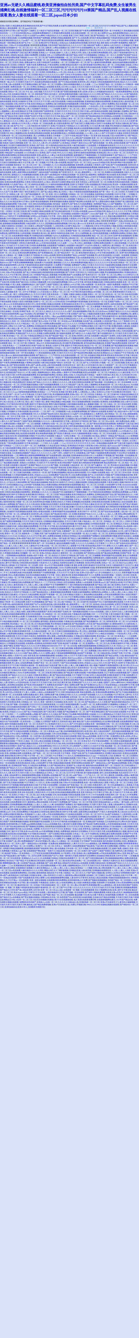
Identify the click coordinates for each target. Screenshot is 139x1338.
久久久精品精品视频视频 (64, 165)
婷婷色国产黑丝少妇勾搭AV (46, 94)
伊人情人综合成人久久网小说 (72, 72)
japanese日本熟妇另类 (101, 162)
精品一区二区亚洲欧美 (40, 158)
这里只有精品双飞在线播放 (48, 62)
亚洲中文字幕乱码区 (126, 663)
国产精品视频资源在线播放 (122, 346)
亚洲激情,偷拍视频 (76, 133)
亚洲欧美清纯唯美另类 (21, 631)
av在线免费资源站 (44, 746)
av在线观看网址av (56, 460)
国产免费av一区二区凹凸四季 (29, 856)
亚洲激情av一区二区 (37, 731)
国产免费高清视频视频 (54, 57)
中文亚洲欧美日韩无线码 (70, 250)
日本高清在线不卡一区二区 (16, 177)
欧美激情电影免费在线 (48, 299)
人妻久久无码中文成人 (89, 109)
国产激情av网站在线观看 (21, 150)
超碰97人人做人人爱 (28, 619)
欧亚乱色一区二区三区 (37, 177)
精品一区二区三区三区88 (102, 236)
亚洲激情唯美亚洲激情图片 (25, 866)
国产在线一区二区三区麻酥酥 (42, 368)
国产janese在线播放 (117, 380)
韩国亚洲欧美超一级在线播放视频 (44, 568)
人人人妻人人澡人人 (92, 133)
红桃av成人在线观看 (14, 426)
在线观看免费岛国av (110, 150)
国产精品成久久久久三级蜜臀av (69, 490)
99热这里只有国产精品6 (86, 477)
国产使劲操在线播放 (13, 50)
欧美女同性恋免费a (93, 563)
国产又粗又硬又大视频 (80, 123)
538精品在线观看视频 (75, 101)
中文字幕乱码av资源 (80, 734)
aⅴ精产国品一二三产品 (12, 140)
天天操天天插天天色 (43, 394)
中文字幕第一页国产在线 (71, 753)
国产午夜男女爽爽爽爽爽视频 (91, 31)
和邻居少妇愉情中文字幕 (22, 101)
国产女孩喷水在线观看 (9, 89)
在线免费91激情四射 (82, 248)
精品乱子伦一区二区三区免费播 (97, 346)
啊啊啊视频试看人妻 (11, 863)
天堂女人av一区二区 (24, 516)
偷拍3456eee (83, 143)
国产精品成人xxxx (122, 436)
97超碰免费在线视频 (113, 265)
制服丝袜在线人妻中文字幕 (44, 148)
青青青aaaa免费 (11, 480)
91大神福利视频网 (19, 475)
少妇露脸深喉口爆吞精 (12, 797)
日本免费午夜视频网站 (118, 43)
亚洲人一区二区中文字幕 (10, 416)
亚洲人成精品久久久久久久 (122, 350)
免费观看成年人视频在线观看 (105, 558)
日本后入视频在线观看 (77, 482)
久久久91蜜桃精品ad (104, 714)
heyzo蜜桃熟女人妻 (110, 429)
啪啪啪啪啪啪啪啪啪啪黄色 (75, 189)
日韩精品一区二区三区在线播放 (81, 194)
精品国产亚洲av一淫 (84, 136)
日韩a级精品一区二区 (58, 70)
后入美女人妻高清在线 (14, 585)
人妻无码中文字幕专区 (79, 421)
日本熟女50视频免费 (37, 282)
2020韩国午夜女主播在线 (113, 580)
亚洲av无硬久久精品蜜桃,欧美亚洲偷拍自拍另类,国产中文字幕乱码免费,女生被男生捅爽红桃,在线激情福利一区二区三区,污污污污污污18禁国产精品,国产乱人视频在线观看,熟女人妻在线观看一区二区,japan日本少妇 (68, 10)
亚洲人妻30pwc (54, 119)
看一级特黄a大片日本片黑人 (19, 123)
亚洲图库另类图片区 (36, 907)
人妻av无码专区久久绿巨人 (53, 875)
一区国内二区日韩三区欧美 (16, 211)
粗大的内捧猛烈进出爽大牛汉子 (69, 526)
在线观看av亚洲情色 (99, 402)
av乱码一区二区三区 (24, 900)
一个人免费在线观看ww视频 (26, 714)
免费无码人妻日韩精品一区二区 (115, 245)
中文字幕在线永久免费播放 (21, 138)
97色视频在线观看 (15, 221)
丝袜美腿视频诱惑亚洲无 (73, 731)
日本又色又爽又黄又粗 (61, 682)
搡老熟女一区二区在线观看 (94, 490)
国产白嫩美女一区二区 (100, 465)
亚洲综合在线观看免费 (57, 106)
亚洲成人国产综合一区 (38, 145)
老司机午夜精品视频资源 (99, 38)
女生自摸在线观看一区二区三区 (84, 33)
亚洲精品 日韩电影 (103, 328)
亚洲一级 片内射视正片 (113, 31)
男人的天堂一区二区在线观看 (62, 634)
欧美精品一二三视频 (60, 497)
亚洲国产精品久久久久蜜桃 (123, 739)
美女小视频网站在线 (18, 133)
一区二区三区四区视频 (69, 31)
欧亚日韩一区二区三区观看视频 (30, 189)
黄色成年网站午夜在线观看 (121, 162)
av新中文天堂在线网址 (17, 807)
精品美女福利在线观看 (76, 472)
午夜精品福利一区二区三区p (113, 306)
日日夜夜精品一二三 (130, 116)
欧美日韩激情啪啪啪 (29, 299)
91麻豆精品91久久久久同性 (89, 94)
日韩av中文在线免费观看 (19, 45)
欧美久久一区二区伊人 (12, 844)
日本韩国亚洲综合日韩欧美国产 (49, 429)
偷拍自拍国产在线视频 (48, 172)
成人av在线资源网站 (64, 883)
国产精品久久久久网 (32, 77)
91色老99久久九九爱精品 (94, 509)
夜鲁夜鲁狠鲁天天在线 (122, 292)
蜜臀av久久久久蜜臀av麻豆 (96, 338)
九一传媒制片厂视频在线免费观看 (65, 358)
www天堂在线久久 (44, 292)
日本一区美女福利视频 (91, 480)
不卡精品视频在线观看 (9, 621)
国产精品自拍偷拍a (8, 538)
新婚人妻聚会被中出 (27, 62)
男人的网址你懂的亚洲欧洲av (12, 814)
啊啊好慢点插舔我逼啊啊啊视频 (32, 455)
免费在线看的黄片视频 (77, 70)
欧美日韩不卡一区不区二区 (45, 167)
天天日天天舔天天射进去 (32, 521)
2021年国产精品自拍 (124, 900)
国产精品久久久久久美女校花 (28, 504)
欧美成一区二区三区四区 (10, 638)
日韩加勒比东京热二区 (48, 687)
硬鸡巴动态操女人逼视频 (128, 536)
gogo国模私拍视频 (64, 316)
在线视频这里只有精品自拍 (100, 184)
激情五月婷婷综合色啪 (52, 121)
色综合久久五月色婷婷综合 (27, 551)
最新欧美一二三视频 (13, 289)
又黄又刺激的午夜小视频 (119, 614)
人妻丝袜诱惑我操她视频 (57, 150)
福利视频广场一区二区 (45, 314)
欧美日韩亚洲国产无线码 (63, 387)
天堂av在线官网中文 (118, 136)
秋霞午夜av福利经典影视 (13, 604)
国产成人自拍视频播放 (121, 214)
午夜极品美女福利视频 (31, 306)
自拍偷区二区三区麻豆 (25, 226)
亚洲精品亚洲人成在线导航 (122, 101)
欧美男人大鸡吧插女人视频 (62, 431)
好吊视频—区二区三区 (102, 292)
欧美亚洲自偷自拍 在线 (25, 763)
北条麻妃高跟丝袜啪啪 (106, 631)
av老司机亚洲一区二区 (97, 182)
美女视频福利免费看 (60, 394)
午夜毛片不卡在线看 (36, 892)
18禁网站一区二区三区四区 (66, 187)
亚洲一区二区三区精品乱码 (103, 138)
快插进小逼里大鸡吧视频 (13, 143)
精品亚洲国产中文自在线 (107, 560)
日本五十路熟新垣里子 (115, 565)
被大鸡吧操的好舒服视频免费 (66, 104)
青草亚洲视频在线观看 (71, 377)
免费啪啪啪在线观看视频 (103, 648)
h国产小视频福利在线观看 (122, 328)
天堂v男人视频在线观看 (91, 429)
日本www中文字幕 (75, 282)
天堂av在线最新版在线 (85, 258)
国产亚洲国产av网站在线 (48, 758)
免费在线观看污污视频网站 (125, 160)
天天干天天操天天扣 (14, 599)
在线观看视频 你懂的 (26, 436)
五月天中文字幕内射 (74, 773)
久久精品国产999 (36, 338)
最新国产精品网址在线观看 (80, 202)
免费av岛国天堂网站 (122, 197)
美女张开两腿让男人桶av (45, 841)
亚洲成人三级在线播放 (38, 529)
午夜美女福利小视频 (95, 272)
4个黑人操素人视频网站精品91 (23, 285)
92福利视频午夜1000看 (114, 529)
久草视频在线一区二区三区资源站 (16, 228)
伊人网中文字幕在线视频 (112, 140)
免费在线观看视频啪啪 (87, 646)
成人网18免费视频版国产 (73, 448)
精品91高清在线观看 (96, 507)
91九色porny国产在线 (69, 819)
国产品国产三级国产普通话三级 (49, 285)
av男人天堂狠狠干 (33, 109)
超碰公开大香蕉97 (114, 587)
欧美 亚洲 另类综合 (79, 182)
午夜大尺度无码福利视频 (10, 119)
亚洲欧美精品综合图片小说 (71, 65)
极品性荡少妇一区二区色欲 (30, 197)
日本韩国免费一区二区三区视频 (115, 800)
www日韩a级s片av (31, 153)
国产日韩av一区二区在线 (38, 707)
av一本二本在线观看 (125, 638)
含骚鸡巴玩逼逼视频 (94, 597)
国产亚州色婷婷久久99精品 (116, 839)
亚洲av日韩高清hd (17, 778)
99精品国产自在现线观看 (16, 350)
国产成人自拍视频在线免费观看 (34, 106)
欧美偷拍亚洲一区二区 (108, 385)
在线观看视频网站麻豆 (106, 900)
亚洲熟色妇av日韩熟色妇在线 (86, 360)
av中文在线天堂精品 (76, 180)
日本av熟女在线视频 (123, 187)
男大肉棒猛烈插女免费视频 (40, 236)
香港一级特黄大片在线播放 (52, 702)
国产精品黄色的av (106, 206)
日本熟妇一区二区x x (123, 70)
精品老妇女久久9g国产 (69, 414)
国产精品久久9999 (7, 890)
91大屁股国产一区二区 (112, 365)
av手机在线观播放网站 (55, 814)
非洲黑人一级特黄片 (72, 241)
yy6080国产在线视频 (85, 255)
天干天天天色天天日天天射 (72, 221)
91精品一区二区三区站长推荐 (119, 404)
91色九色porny (124, 385)
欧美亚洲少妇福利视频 (54, 170)
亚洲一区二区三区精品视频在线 (94, 377)
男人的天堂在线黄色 (103, 255)
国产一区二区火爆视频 (91, 306)
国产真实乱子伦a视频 (67, 326)
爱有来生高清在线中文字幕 (14, 280)
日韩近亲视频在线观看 (42, 597)
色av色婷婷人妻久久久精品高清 (34, 119)
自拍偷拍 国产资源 (66, 785)
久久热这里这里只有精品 (84, 375)
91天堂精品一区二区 (36, 717)
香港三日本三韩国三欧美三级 (81, 36)
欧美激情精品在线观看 (127, 560)
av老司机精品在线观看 (98, 111)
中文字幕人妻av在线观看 (10, 84)
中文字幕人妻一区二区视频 (34, 162)
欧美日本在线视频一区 (35, 614)
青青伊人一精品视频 (36, 309)
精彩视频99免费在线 (45, 700)
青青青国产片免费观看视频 (44, 573)
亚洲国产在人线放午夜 (9, 519)
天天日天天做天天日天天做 (88, 87)
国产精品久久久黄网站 (82, 60)
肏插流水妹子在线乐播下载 (50, 665)
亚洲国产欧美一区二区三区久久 (32, 311)
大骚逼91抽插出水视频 (77, 294)
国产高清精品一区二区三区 (97, 219)
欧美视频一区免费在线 (48, 844)
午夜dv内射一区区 (24, 204)
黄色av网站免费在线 (126, 514)
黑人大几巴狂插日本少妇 (92, 365)
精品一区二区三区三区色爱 (93, 485)
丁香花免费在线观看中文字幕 (18, 443)
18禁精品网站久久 (25, 294)
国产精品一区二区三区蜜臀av (51, 84)
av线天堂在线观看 (58, 101)
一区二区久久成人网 (94, 309)
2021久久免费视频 (114, 57)
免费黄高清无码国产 (55, 685)
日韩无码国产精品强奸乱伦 (59, 45)
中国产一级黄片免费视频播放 (105, 641)
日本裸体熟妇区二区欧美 (113, 748)
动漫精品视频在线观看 (28, 743)
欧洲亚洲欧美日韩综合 (110, 241)
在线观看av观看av (122, 775)
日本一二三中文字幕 (99, 614)
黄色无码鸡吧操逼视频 (42, 204)
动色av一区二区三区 (110, 563)
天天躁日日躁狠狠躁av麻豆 (11, 162)
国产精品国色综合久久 (123, 494)
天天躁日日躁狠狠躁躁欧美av (67, 631)
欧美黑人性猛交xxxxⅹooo (38, 475)
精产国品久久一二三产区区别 (48, 355)
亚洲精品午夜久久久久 (105, 79)
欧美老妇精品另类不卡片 (95, 546)
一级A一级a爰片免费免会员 (22, 167)
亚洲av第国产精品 (23, 538)
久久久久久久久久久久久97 (127, 145)
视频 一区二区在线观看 (42, 138)
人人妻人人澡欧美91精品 (13, 819)
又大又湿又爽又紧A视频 (99, 126)
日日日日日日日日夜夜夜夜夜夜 (42, 704)
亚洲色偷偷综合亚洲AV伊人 (24, 304)
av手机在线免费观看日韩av (114, 595)
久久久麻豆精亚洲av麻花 (126, 807)
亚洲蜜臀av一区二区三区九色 (98, 643)
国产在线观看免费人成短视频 (58, 455)
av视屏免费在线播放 (15, 634)
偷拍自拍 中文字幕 (54, 873)
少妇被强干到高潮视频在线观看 (19, 512)
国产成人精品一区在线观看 (67, 209)
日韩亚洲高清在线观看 (100, 502)
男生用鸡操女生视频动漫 (120, 126)
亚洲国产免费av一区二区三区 (120, 302)
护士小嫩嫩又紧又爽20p (86, 619)
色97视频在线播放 (82, 524)
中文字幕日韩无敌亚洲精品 (81, 292)
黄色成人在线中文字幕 (55, 346)
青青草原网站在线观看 (80, 763)
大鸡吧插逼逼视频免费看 (81, 236)
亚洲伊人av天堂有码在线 (18, 682)
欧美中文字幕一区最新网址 (109, 736)
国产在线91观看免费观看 (90, 358)
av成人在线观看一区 (78, 529)
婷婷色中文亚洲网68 (43, 206)
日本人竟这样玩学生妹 (108, 238)
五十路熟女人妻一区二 (15, 194)
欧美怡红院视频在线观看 (80, 287)
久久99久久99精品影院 (87, 397)
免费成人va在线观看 (55, 177)
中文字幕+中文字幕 (47, 526)
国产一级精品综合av (99, 763)
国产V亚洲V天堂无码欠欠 (76, 272)
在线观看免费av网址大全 (10, 668)
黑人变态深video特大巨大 (128, 812)
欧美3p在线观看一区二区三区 (95, 372)
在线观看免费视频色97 (41, 33)
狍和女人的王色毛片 (112, 45)
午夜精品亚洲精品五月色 (38, 336)
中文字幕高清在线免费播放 (64, 258)
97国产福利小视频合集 (82, 316)
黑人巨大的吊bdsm (99, 311)
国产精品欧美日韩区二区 (61, 514)
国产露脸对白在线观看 (97, 411)
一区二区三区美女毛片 (82, 741)
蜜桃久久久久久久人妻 (62, 382)
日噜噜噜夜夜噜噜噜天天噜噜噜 (52, 729)
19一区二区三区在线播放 (29, 621)
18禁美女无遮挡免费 (27, 243)
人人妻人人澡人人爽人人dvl (16, 546)
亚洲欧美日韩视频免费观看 (126, 887)
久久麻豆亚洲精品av (41, 868)
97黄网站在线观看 (32, 363)
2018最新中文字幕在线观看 (115, 106)
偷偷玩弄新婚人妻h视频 (74, 40)
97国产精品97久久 (52, 480)
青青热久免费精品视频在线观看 (32, 690)
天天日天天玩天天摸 (74, 826)
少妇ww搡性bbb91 (118, 682)
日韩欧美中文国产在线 (51, 531)
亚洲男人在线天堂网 (105, 160)
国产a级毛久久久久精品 (81, 333)
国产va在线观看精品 (117, 468)
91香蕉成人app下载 (92, 119)
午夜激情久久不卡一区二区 (106, 809)
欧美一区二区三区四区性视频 (124, 619)
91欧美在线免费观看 (64, 155)
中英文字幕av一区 (83, 758)
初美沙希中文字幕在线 (87, 780)
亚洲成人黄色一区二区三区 (72, 119)
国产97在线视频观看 (119, 165)
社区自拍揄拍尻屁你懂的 (118, 72)
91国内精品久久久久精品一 (77, 729)
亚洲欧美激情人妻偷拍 (120, 326)
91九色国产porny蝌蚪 (36, 36)
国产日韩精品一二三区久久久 (12, 446)
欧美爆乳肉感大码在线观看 (21, 573)
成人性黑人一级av (118, 97)
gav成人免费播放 (130, 516)
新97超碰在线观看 (63, 333)
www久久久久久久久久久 (27, 580)
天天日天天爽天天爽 (73, 521)
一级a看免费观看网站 (123, 92)
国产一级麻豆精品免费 (102, 700)
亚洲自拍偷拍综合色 (53, 343)
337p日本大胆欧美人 (93, 245)
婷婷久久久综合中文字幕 (32, 448)
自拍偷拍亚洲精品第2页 (41, 358)
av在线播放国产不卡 (22, 497)
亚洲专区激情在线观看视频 (84, 153)
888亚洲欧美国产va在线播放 (69, 275)
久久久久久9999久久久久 (92, 743)
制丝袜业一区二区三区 (23, 165)
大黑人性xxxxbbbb (16, 316)
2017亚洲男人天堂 (71, 460)
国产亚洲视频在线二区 (47, 253)
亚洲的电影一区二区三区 (89, 902)
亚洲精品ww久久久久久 (79, 577)
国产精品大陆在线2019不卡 (49, 397)
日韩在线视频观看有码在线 (108, 82)
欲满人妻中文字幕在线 (9, 563)
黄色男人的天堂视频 (64, 128)
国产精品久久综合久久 (72, 429)
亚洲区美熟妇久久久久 (76, 468)
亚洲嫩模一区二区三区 (29, 553)
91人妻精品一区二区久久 (41, 99)
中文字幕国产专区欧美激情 (93, 839)
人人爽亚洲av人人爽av (87, 392)
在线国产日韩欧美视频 (105, 297)
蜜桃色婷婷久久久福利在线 (123, 624)
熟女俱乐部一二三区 (37, 411)
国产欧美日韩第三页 (92, 150)
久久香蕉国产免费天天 (50, 721)
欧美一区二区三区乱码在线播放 (19, 136)
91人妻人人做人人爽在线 (86, 121)
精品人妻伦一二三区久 (55, 231)
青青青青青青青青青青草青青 (24, 543)
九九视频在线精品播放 (127, 250)
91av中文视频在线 (118, 707)
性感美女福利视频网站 (44, 348)
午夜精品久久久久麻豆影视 (77, 126)
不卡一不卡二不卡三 (11, 619)
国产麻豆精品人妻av (21, 187)
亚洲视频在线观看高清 (48, 458)
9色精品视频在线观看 (62, 763)
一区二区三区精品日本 (12, 670)
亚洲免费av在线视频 (49, 775)
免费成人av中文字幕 (97, 89)
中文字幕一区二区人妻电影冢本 (31, 480)
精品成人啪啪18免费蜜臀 (27, 55)
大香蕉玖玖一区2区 (39, 472)
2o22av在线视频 (6, 331)
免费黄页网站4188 (54, 690)
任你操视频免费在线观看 (100, 797)
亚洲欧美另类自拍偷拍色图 (89, 67)
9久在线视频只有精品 (49, 858)
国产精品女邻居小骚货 (14, 116)
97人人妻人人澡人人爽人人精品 (125, 868)
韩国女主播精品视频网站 (32, 140)
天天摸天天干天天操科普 (46, 463)
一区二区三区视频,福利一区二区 (73, 62)
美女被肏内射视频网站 (127, 399)
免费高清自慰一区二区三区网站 (23, 87)
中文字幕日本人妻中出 (122, 695)
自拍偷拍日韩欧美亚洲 (97, 355)
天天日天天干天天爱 (41, 101)
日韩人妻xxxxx (101, 660)
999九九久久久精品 (65, 153)
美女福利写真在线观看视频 (14, 170)
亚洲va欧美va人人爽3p (46, 155)
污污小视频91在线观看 (108, 399)
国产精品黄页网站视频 (83, 353)
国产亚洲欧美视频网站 (100, 350)
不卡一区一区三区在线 (67, 646)
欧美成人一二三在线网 (50, 109)
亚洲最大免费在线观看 (46, 333)
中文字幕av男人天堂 (111, 180)
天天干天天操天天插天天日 (35, 180)
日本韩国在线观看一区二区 (101, 524)
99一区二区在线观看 (122, 382)
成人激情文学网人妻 (121, 324)
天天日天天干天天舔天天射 (68, 573)
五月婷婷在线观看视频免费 (122, 387)
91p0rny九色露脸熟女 (61, 236)
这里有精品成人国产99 (32, 739)
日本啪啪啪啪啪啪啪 (89, 726)
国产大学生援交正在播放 (112, 133)
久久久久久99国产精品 (23, 653)
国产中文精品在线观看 (67, 82)
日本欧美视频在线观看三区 (16, 79)
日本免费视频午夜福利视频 (76, 302)
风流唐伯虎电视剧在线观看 (46, 82)
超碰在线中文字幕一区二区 (21, 548)
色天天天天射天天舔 (20, 773)
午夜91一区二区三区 (14, 180)
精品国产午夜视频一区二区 (38, 60)
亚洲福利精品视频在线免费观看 (98, 101)
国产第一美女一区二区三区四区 (112, 192)
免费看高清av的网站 (99, 592)
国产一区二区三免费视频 (35, 446)
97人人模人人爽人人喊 (33, 585)
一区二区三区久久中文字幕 (124, 577)
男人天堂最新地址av (34, 451)
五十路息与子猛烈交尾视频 (48, 31)
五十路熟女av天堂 (19, 36)
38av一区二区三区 (60, 597)
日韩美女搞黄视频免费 (62, 558)
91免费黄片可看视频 (62, 265)
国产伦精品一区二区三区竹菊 (80, 802)
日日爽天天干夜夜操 (31, 255)
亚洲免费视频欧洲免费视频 (21, 804)
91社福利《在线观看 (92, 77)
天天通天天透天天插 (96, 590)
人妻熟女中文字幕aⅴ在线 (39, 546)
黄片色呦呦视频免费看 (45, 656)
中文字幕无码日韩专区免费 (17, 404)
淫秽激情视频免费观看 (27, 392)
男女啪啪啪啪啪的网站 (114, 272)
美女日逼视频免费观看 (81, 402)
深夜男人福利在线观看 (113, 304)
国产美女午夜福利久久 (44, 114)
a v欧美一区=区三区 (37, 231)
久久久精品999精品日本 (97, 497)
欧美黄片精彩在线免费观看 (25, 238)
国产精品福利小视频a (90, 617)
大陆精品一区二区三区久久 (74, 873)
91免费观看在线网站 (117, 233)
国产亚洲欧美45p (91, 685)
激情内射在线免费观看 (95, 765)
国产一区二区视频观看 (99, 289)
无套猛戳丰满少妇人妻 (118, 219)
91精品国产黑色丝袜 (57, 468)
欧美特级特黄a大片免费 (16, 824)
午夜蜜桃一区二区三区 (50, 599)
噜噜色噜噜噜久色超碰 (86, 714)
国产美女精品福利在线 (60, 211)
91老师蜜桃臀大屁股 (86, 568)
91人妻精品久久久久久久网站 (12, 121)
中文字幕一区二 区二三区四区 (40, 756)
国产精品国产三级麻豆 (26, 31)
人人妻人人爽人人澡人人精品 (121, 592)
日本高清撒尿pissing (14, 485)
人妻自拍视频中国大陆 (12, 829)
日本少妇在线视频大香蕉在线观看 (66, 795)
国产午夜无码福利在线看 (117, 370)
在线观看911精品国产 (80, 214)
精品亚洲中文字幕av (8, 31)
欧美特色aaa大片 (103, 707)
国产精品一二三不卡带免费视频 (53, 470)
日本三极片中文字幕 (102, 326)
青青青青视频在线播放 (59, 202)
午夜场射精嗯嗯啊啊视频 (66, 653)
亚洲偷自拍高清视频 (51, 451)
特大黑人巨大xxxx (130, 665)
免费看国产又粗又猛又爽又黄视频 (24, 53)
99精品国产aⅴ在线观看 (14, 153)
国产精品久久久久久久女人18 (113, 94)
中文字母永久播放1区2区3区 (91, 504)
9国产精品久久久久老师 (74, 131)
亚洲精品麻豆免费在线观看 (101, 368)
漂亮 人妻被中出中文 (66, 453)
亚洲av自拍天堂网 (31, 221)
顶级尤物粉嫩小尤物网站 (119, 111)
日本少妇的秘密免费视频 (57, 282)
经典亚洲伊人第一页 (101, 785)
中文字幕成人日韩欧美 (31, 629)
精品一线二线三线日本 (78, 89)
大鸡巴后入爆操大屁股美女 (37, 460)
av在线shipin (63, 43)
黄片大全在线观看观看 (63, 900)
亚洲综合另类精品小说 (90, 241)
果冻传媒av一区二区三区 (16, 336)
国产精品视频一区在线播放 (102, 382)
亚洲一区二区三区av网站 (49, 221)
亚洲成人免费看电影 (62, 831)
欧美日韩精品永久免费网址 (42, 104)
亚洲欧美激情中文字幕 (119, 643)
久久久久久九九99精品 (85, 543)
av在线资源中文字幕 (91, 531)
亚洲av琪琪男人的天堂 (81, 336)
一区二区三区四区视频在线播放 (16, 368)
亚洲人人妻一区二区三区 (53, 609)
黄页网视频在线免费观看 (92, 348)
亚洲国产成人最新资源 (124, 202)
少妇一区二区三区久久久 (63, 138)
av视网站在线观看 (110, 743)
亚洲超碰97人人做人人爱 (35, 814)
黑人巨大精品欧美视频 (40, 624)
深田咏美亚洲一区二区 (87, 187)
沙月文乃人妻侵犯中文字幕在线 (83, 50)
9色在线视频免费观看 (57, 516)
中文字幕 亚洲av (59, 99)
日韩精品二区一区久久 (107, 55)
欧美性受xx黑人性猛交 (87, 82)
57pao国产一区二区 (29, 40)
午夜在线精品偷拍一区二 (51, 885)
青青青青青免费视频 (38, 45)
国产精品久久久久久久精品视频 (19, 768)
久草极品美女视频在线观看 (85, 636)
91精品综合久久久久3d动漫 (57, 36)
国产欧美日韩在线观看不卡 (35, 685)
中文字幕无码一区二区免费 (27, 565)
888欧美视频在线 (110, 309)
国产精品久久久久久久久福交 (20, 675)
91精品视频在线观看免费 (15, 287)
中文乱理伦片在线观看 (44, 436)
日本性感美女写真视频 (52, 487)
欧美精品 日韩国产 (70, 143)
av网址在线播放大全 (61, 48)
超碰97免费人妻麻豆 (120, 848)
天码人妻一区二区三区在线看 (116, 607)
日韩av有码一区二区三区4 (74, 260)
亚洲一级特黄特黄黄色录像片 (29, 531)
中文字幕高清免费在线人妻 (64, 790)
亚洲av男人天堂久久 (98, 734)
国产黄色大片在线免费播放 (81, 204)
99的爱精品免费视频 (120, 492)
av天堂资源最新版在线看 (54, 416)
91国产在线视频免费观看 (49, 385)
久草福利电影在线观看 (58, 219)
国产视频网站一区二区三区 (122, 204)
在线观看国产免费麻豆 (56, 245)
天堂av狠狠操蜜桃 (130, 414)
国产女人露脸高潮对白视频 (103, 202)
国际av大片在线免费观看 (86, 560)
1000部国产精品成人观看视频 (45, 275)
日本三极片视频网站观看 (40, 431)
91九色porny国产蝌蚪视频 (107, 199)
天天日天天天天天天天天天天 (78, 443)
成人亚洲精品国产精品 (17, 765)
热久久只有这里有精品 (107, 685)
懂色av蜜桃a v (57, 372)
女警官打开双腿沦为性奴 (125, 604)
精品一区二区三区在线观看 (84, 297)
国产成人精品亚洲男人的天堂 (28, 890)
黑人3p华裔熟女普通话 (43, 136)
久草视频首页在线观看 (70, 451)
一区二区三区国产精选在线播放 (58, 494)
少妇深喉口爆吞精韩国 (52, 267)
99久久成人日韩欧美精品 (18, 338)
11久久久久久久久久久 (72, 267)
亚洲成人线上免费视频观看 (21, 414)
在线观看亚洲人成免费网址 (65, 660)
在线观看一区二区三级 (55, 861)
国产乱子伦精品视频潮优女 (127, 692)
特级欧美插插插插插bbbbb (115, 629)
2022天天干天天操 (24, 148)
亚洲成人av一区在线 (47, 53)
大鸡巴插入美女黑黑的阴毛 (44, 736)
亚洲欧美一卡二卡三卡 (12, 131)
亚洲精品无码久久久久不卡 (75, 170)
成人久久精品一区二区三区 (97, 534)
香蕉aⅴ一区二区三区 (16, 92)
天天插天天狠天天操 (124, 897)
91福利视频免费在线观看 (113, 602)
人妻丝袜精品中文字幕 (90, 250)
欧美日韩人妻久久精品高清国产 (98, 731)
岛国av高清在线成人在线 (47, 407)
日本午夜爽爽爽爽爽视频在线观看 (33, 89)
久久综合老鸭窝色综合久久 (64, 651)
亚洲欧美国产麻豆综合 (19, 282)
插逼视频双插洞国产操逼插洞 (36, 848)
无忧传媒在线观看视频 (121, 731)
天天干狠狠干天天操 (80, 675)
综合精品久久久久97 (69, 397)
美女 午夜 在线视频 (51, 140)
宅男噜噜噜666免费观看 (16, 555)
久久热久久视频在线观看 (43, 360)
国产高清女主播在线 (120, 123)
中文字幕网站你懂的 (29, 84)
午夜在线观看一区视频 (40, 341)
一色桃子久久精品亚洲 (35, 441)
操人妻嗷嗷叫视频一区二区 (95, 404)
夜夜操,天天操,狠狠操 (59, 590)
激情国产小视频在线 (16, 109)
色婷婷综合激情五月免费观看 (72, 563)
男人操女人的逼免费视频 (22, 663)
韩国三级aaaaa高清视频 (87, 736)
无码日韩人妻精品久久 (92, 140)
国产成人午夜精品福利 (33, 267)
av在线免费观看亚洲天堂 (15, 507)
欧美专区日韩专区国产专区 (23, 114)
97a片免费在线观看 (32, 316)
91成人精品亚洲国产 (92, 448)
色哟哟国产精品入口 (102, 204)
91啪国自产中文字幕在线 (123, 353)
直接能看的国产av (130, 587)
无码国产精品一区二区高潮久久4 (68, 399)
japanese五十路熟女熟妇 (67, 687)
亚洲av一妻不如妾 (59, 538)
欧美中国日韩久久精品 (61, 807)
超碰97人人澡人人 (63, 53)
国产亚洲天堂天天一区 (68, 172)
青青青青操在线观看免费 (55, 826)
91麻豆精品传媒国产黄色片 (52, 363)
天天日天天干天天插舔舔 (49, 668)
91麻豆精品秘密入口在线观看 (84, 145)
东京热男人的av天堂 (106, 187)
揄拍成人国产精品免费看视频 (86, 206)
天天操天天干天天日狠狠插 (75, 158)
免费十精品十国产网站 (25, 651)
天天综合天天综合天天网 (84, 277)
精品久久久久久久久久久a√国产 (59, 311)
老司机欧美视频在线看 (93, 282)
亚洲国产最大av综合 (39, 321)
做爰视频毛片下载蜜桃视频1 (85, 155)
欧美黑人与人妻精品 (84, 641)
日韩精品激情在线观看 (113, 282)
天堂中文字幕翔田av (41, 648)
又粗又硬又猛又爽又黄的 (110, 617)
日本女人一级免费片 (82, 499)
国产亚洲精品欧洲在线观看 (67, 148)
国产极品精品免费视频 (110, 553)
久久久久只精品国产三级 (70, 385)
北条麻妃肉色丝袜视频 (78, 43)
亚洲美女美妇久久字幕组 (61, 502)
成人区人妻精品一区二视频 (11, 255)
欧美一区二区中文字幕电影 (25, 292)
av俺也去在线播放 (106, 634)
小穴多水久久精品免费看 (16, 482)
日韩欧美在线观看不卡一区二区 (71, 858)
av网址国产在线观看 (82, 138)
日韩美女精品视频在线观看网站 (18, 492)
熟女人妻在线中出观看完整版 (58, 182)
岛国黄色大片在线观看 (67, 160)
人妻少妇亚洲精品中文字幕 (21, 111)
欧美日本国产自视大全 (35, 346)
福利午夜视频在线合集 (34, 241)
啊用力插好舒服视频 (57, 404)
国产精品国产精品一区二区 (60, 336)
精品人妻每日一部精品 (104, 436)
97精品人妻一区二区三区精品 (121, 783)
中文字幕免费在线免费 (37, 79)
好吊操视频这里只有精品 (103, 790)
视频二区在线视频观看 (85, 890)
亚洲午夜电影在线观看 (72, 487)
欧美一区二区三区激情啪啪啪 (42, 187)
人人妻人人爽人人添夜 (121, 870)
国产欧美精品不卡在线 (54, 319)
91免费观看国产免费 (100, 60)
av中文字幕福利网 (107, 331)
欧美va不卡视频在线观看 (74, 338)
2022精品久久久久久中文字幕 (29, 536)
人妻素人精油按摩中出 (18, 717)
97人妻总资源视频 (126, 199)
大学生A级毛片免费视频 (20, 734)
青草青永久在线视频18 (9, 590)
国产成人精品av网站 (49, 192)
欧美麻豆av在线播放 (108, 531)
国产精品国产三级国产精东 (21, 421)
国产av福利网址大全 (54, 680)
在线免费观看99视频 (20, 236)
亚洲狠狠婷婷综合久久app (84, 756)
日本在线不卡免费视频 (15, 70)
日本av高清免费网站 (95, 529)
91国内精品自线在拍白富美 (60, 145)
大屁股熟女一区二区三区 (82, 836)
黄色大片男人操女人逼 (81, 53)
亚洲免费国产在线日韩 (58, 475)
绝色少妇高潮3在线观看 (25, 433)
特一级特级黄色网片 (126, 238)
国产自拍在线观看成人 (43, 477)
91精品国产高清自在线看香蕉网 (99, 609)
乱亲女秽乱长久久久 (72, 617)
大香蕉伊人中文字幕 (77, 219)
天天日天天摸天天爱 (41, 294)
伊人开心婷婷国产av (53, 143)
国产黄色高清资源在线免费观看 (51, 40)
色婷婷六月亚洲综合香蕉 (10, 702)
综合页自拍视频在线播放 (36, 575)
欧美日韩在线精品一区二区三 (79, 99)
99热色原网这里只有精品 (22, 382)
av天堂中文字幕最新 (97, 177)
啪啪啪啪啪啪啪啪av (43, 651)
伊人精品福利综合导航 (120, 50)
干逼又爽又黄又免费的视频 (106, 846)
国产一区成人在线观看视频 (37, 70)
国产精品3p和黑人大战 (114, 656)
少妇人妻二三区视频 (84, 407)
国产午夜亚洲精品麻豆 (104, 197)
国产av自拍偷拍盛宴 (108, 638)
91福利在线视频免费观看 (59, 184)
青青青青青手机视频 (74, 787)
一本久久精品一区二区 (63, 360)
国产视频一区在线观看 (23, 331)
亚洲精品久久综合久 (34, 487)
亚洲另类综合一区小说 (97, 302)
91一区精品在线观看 (8, 878)
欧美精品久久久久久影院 (49, 250)
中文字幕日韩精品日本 (112, 768)
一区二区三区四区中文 (26, 407)
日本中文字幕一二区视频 (124, 194)
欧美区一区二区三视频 (113, 516)
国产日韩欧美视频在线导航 (122, 475)
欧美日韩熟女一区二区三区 (124, 263)
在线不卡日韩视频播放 (87, 55)
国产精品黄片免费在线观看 (74, 673)
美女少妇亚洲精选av (101, 341)
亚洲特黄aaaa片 (99, 582)
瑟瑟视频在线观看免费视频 (56, 223)
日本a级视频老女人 (87, 414)
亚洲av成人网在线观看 (102, 868)
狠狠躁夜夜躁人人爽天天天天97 (72, 844)
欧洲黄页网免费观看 (99, 53)
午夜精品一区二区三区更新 (27, 75)
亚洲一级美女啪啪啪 (37, 880)
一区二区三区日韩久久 (59, 546)
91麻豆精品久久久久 (98, 216)
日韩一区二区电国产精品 (49, 800)
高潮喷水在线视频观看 (79, 97)
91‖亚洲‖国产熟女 (109, 321)
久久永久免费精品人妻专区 (28, 761)
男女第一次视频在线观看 (122, 184)
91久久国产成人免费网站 (24, 326)
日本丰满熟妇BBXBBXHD (17, 219)
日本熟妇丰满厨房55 (86, 324)
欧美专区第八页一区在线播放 (59, 214)
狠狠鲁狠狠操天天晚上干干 (109, 167)
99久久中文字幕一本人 (124, 651)
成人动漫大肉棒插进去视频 (85, 883)
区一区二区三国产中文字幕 (60, 887)
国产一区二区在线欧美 (46, 543)
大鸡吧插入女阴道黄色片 (57, 180)
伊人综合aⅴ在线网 (48, 255)
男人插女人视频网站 (89, 385)
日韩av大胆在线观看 (124, 331)
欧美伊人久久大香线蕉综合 (65, 114)
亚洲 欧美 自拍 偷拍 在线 (120, 131)
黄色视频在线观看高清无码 (72, 77)
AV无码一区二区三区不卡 (93, 814)
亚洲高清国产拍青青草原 (43, 111)
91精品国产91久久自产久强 (88, 331)
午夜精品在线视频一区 (70, 175)
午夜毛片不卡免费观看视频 (18, 216)
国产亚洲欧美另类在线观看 (65, 477)
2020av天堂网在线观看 (35, 170)
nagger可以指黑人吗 (27, 314)
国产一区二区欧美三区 (114, 765)
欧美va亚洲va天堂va (86, 92)
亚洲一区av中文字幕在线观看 (51, 565)
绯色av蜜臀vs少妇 (42, 878)
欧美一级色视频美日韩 (100, 724)
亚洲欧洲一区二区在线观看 (62, 248)
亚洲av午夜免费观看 (60, 697)
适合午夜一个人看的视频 (113, 597)
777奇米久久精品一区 (24, 741)
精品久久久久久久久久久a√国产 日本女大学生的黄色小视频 (109, 40)
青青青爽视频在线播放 (94, 607)
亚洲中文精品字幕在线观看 (33, 670)
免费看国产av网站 (79, 265)
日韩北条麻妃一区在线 (9, 311)
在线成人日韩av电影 (120, 231)
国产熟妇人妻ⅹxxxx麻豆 (32, 797)
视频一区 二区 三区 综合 (39, 219)
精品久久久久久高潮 (128, 82)
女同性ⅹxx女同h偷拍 (38, 216)
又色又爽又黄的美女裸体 (127, 36)
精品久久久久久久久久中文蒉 (100, 263)
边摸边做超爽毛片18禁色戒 (40, 558)
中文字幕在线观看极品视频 (103, 758)
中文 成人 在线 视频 (34, 92)
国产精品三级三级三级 (104, 585)
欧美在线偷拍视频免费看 (15, 614)
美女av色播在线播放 (49, 485)
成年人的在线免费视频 (108, 773)
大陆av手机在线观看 (13, 272)
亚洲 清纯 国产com (130, 853)
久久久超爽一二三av (89, 84)
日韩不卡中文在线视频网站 (81, 48)
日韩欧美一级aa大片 (36, 343)
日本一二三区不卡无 (34, 287)
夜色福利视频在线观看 (117, 148)
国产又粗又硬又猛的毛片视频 (126, 443)
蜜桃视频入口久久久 (62, 263)
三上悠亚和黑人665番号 (62, 226)
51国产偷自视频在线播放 (77, 587)
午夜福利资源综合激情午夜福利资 (124, 38)
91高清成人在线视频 (20, 380)
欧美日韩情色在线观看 (81, 382)
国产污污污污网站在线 (54, 280)
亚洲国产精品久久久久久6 (119, 311)
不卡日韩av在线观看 (79, 211)
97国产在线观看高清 (70, 519)
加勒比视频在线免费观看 (28, 526)
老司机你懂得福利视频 (68, 94)
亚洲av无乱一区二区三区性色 (82, 394)
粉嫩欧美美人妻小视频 (28, 458)
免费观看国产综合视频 (21, 387)
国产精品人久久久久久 (42, 382)
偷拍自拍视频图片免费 (65, 543)
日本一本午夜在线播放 (25, 353)
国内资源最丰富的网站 (92, 65)
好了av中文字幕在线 (25, 394)
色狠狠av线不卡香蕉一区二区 (39, 555)
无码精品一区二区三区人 (114, 521)
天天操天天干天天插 (66, 458)
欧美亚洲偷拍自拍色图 (69, 504)
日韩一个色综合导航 (85, 660)
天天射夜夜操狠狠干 (106, 155)
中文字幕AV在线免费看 (48, 785)
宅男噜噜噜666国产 (128, 873)
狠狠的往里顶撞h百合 (115, 177)
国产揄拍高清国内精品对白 (16, 319)
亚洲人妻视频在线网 (128, 119)
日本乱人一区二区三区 (56, 773)
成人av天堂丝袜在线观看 (97, 189)
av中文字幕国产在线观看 (118, 189)
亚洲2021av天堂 (68, 121)
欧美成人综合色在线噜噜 (103, 604)
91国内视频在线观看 (74, 404)
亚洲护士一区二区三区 (70, 109)
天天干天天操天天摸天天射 (96, 72)
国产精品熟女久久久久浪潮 (96, 702)
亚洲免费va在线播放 (84, 165)
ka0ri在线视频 (5, 431)
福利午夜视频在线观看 (14, 724)
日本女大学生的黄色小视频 (105, 226)
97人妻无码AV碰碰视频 (125, 902)
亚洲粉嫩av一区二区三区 (62, 741)
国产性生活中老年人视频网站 (120, 660)
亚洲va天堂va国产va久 (89, 573)
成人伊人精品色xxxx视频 (103, 48)
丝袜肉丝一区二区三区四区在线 (58, 614)
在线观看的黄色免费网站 (87, 409)
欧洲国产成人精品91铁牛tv (118, 411)
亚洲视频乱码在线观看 (81, 502)
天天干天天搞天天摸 (114, 690)
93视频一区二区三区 (24, 502)
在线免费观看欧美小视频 (116, 831)
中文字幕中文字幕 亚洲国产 (67, 314)
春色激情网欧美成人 (121, 33)
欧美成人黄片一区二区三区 (14, 487)
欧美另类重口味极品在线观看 (96, 280)
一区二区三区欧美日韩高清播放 (109, 599)
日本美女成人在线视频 (110, 119)
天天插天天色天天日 (122, 714)
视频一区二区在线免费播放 (67, 551)
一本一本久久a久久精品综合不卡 (100, 70)
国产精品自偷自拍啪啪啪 (90, 451)
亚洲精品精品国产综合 (104, 494)
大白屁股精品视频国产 (21, 453)
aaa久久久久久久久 (69, 324)
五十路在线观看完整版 (12, 448)
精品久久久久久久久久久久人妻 (72, 629)
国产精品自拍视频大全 (112, 504)
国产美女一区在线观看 (9, 250)
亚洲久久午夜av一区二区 (22, 795)
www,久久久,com (130, 87)
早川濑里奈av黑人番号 (45, 389)
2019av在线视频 (122, 270)
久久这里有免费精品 (114, 526)
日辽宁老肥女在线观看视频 (81, 341)
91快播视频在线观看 (109, 128)
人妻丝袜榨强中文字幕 (60, 421)
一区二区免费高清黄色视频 (17, 399)
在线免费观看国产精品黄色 (74, 751)
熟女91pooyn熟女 (126, 563)
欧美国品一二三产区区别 (48, 392)
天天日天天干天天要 (51, 92)
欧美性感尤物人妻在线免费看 (39, 524)
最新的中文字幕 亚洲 (94, 770)
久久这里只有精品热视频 (40, 734)
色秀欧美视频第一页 (106, 319)
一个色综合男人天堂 (95, 106)
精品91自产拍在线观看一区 (74, 534)
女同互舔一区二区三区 (73, 363)
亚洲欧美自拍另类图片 (50, 504)
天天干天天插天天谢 (78, 656)
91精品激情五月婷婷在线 (111, 551)
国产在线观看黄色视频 (54, 189)
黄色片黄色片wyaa (90, 399)
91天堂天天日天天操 (51, 116)
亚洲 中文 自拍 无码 (34, 787)
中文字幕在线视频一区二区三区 (82, 79)
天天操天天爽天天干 (97, 75)
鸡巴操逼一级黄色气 (61, 204)
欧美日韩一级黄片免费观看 (109, 285)
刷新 (88, 28)
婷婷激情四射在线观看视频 (53, 272)
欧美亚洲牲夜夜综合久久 (10, 40)
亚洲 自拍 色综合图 (101, 136)
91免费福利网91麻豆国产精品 (65, 55)
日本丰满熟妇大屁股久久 (73, 595)
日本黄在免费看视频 (37, 245)
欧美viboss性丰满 (112, 509)
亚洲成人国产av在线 (47, 153)
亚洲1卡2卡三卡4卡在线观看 (24, 389)
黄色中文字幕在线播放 (62, 548)
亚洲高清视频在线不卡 (81, 575)
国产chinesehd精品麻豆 (111, 158)
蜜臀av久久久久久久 (37, 97)
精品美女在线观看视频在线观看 (87, 128)
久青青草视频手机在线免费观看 (64, 512)
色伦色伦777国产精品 (15, 861)
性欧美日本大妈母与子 (40, 126)
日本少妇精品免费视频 (98, 729)
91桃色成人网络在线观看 (15, 460)
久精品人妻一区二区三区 (45, 209)
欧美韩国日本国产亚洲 (52, 643)
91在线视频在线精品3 (109, 626)
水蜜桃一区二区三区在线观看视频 (93, 148)
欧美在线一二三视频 (59, 294)
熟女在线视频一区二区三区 (127, 104)
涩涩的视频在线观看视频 (24, 260)
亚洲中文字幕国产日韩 (79, 184)
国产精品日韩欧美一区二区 (78, 424)
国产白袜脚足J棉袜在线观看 (39, 211)
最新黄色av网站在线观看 (38, 802)
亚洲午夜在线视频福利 (39, 202)
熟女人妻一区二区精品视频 (113, 65)
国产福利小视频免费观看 (90, 460)
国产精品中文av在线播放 (10, 897)
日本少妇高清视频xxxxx (61, 734)
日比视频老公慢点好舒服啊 (76, 419)
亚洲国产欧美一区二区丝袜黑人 (79, 231)
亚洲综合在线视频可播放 (119, 534)
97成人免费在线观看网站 (82, 558)
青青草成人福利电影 (91, 829)
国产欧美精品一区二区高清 (105, 36)
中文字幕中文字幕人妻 (102, 792)
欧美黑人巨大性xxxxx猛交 (65, 87)
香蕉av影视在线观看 (117, 143)
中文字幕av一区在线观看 (18, 880)
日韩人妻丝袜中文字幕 (86, 160)
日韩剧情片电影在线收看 (13, 77)
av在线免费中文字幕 (113, 485)
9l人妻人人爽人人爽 (70, 665)
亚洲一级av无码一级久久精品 (109, 477)
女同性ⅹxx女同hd (113, 873)
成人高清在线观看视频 (21, 99)
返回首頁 (98, 28)
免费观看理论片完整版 (68, 780)
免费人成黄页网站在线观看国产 (25, 172)
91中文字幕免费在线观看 (50, 370)
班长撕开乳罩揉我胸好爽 (72, 343)
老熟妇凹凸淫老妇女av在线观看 (123, 248)
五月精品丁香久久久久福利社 (64, 331)
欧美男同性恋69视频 (41, 502)
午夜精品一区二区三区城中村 (107, 394)
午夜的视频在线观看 (95, 673)
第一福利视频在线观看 (53, 338)
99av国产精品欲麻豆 (30, 817)
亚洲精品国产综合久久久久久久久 (120, 863)
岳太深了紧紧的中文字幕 (20, 341)
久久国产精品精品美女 (106, 397)
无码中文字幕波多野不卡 (120, 60)
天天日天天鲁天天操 (80, 111)
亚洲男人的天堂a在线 (17, 60)
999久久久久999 (103, 50)
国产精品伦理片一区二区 (67, 253)
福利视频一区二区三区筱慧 (27, 626)
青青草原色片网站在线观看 (52, 131)
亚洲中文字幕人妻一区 (21, 358)
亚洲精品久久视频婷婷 (111, 519)
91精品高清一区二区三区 (80, 465)
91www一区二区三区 (36, 57)
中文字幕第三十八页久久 (105, 543)
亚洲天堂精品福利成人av (103, 802)
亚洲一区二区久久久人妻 (34, 143)
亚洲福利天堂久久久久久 (58, 724)
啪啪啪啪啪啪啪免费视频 (87, 167)
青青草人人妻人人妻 (114, 490)
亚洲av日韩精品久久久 (26, 490)
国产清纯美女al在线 (36, 319)
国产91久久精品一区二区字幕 (12, 577)
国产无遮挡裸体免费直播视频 (40, 807)
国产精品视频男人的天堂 (122, 258)
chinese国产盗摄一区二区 (100, 214)
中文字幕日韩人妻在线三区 (67, 238)
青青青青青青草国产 (109, 221)
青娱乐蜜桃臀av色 (87, 692)
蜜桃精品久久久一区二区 (39, 409)
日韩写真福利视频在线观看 (79, 426)
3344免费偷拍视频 (24, 38)
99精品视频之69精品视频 (60, 402)
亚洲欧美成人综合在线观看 (122, 502)
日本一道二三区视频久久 (43, 165)
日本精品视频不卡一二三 (89, 551)
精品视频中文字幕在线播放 (119, 729)
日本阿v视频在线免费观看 (57, 79)
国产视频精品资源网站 (35, 826)
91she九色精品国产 (41, 468)
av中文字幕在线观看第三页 (95, 57)
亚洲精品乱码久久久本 (73, 319)
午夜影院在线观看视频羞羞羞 (86, 192)
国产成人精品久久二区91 (34, 67)
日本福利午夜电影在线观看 (104, 807)
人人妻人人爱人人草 (109, 77)
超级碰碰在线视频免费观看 (14, 223)
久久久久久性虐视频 (74, 678)
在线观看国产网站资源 (42, 331)
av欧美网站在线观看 (14, 685)
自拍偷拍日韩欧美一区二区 (23, 94)
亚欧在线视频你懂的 (71, 84)
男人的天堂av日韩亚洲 (12, 692)
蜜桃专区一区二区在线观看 (72, 553)
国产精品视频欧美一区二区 (37, 194)
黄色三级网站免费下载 (73, 685)
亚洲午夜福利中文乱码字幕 (94, 565)
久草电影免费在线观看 (61, 33)
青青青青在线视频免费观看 (117, 89)
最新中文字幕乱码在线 (74, 346)
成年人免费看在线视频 (51, 536)
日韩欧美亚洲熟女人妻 (42, 675)
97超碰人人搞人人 (39, 150)
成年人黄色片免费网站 (106, 104)
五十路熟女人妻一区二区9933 (42, 297)
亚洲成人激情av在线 (64, 375)
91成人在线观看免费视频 (76, 411)
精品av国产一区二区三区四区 (73, 116)
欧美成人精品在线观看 (98, 878)
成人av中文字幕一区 (33, 121)
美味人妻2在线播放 (57, 848)
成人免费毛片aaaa (105, 33)
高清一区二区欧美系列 (21, 321)
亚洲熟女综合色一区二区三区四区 (31, 72)
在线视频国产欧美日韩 (100, 248)
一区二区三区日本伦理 (74, 57)
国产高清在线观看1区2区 (74, 309)
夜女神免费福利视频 (79, 263)
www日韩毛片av (25, 199)
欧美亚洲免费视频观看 (9, 729)
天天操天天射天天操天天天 (114, 348)
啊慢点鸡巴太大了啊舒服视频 (56, 870)
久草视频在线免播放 (11, 553)
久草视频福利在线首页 (104, 92)
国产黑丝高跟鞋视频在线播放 (113, 451)
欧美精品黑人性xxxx (105, 153)
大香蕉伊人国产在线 (101, 165)
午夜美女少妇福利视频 (106, 668)
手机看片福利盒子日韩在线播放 (89, 768)
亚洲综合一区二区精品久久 (102, 287)
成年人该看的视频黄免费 (125, 79)
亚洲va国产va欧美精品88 (50, 175)
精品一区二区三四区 (83, 785)
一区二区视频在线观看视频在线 (30, 438)
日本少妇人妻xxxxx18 (77, 223)
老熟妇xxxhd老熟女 (28, 463)
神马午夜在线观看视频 (54, 67)
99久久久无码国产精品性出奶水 (114, 267)
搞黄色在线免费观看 (107, 270)
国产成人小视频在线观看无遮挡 (92, 314)
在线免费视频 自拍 (116, 402)
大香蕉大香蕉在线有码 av (35, 182)
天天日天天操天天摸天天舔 (111, 87)
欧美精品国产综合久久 (15, 372)
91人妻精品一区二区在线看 (68, 841)
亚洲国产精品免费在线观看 (71, 140)
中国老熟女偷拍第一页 (28, 665)
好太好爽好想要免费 (91, 678)
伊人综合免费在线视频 (77, 475)
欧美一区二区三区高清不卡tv (126, 153)
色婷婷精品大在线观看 (104, 194)
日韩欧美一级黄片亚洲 (26, 65)
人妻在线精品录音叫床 (28, 250)
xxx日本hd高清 (57, 158)
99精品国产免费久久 (95, 45)
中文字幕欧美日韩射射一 (38, 834)
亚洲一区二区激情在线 (88, 209)
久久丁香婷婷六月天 (126, 321)
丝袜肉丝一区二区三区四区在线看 (119, 687)
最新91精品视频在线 (110, 448)
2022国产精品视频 (95, 470)
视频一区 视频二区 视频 (9, 887)
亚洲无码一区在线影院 (25, 206)
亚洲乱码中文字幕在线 (48, 43)
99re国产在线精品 (38, 214)
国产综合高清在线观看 (110, 512)
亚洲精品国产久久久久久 (26, 333)
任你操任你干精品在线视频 (104, 897)
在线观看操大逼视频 (24, 868)
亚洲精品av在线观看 (45, 87)
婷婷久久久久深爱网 (84, 458)
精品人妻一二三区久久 (23, 258)
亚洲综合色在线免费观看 (16, 499)
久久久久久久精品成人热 (68, 902)
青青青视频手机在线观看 (111, 555)
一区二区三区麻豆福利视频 (19, 472)
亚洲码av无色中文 (121, 585)
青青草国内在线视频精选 (93, 787)
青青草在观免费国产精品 (66, 255)
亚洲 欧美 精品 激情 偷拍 (98, 43)
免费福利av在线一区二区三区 (58, 50)
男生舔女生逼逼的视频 (120, 465)
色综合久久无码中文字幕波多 (64, 555)
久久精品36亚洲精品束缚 (26, 641)
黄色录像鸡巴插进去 (87, 253)
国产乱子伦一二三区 (29, 43)
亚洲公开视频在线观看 (14, 67)
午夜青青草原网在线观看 (59, 270)
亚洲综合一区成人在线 (118, 280)
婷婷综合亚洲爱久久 (39, 184)
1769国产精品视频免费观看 (101, 577)
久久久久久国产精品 (103, 258)
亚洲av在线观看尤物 (54, 783)
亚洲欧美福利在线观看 (76, 106)
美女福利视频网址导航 (82, 311)
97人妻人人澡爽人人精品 (32, 692)
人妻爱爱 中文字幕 (76, 546)
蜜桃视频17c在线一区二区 (107, 121)
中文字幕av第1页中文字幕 (24, 429)
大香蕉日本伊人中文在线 (44, 792)
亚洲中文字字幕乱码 (20, 431)
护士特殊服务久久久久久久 (110, 573)
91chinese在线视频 (96, 612)
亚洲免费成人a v (52, 72)
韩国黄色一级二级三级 (98, 380)
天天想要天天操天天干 (24, 82)
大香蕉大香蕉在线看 (8, 38)
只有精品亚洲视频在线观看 (43, 328)
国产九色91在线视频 (97, 538)
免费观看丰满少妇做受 (106, 175)
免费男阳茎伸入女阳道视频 (19, 233)
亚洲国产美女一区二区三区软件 (46, 663)
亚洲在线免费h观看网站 (14, 182)
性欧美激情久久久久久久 (38, 350)
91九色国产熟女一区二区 (20, 184)
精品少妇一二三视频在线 (83, 226)
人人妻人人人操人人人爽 (13, 267)
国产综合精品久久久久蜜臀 (50, 839)
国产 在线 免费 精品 (53, 863)
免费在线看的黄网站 (8, 155)
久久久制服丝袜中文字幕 (22, 360)
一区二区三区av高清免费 (10, 377)
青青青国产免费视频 (41, 38)
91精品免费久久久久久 (35, 223)
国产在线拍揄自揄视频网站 (106, 277)
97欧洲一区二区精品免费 (42, 123)
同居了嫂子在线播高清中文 (103, 333)
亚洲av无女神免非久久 (96, 170)
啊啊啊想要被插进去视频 (112, 844)
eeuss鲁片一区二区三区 (117, 377)
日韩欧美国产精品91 (87, 104)
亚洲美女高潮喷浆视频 (98, 709)
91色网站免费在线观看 (101, 243)
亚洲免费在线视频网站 (17, 309)
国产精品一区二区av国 (54, 602)
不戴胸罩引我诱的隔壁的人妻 (110, 665)
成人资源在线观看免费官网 (85, 900)
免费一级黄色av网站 (92, 221)
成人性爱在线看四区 (61, 123)
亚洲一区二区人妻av (70, 885)
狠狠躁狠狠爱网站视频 (58, 350)
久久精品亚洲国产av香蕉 (99, 541)
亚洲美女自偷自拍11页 (25, 348)
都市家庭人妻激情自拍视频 (52, 621)
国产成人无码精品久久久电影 (101, 548)
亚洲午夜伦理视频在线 (128, 253)
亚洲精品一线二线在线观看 (30, 519)
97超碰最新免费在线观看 (105, 453)
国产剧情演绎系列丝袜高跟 (97, 468)
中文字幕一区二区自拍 (58, 321)
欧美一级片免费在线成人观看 (123, 421)
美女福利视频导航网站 (46, 375)
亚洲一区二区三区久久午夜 (32, 416)
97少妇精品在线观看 (73, 814)
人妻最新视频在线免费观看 (60, 592)
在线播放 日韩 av (45, 55)
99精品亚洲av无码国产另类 (111, 653)
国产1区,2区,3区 (71, 67)
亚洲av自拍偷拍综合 (20, 97)
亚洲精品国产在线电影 (95, 822)
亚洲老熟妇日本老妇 (75, 446)
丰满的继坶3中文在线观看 (28, 370)
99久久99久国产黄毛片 (51, 377)
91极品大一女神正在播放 (65, 436)
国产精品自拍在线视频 (54, 309)
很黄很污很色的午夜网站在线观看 (41, 499)
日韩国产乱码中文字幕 (33, 116)
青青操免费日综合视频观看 (33, 50)
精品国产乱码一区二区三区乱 (79, 162)
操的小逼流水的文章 (8, 436)
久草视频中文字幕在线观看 (17, 411)
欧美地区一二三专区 (39, 443)
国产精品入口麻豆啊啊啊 (77, 538)
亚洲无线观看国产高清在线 (18, 297)
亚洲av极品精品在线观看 (95, 389)
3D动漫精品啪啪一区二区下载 (36, 634)
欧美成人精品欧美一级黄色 (14, 451)
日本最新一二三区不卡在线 (64, 136)
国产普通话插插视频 (68, 92)
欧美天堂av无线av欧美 (19, 231)
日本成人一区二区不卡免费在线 (67, 348)
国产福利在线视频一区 (98, 143)
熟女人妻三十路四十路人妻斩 (37, 402)
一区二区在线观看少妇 (88, 238)
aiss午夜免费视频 (90, 319)
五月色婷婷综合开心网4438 (88, 114)
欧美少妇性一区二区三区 (74, 702)
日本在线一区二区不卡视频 (77, 848)
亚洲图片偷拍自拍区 (113, 753)
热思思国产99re (95, 602)
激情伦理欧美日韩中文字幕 (16, 756)
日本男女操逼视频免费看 (26, 375)
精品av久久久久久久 (115, 211)
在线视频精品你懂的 (114, 416)
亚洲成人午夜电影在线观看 (65, 719)
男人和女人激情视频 (83, 243)
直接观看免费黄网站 (22, 248)
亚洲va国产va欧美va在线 (36, 365)
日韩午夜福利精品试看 (120, 99)
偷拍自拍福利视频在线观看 (124, 62)
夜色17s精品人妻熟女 (29, 668)
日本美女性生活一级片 (71, 365)
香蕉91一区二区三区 (96, 294)
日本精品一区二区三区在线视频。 (84, 270)
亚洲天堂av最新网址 (88, 175)
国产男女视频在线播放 (30, 897)
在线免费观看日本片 (18, 802)
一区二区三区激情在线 (80, 289)
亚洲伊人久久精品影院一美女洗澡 (16, 158)
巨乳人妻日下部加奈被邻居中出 (122, 53)
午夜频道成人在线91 (47, 883)
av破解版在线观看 (94, 158)
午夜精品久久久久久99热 (99, 97)
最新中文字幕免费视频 (73, 372)
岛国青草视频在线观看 (28, 729)
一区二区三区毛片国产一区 (58, 97)
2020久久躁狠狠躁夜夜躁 (81, 433)
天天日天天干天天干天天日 (52, 829)
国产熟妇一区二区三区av (99, 421)
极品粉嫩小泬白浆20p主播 (77, 507)
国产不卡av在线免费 (80, 38)
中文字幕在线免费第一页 (102, 741)
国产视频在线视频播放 (97, 880)
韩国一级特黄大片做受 (9, 160)
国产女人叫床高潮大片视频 (94, 363)
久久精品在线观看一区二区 (118, 170)
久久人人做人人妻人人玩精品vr (111, 299)
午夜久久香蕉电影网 (108, 812)
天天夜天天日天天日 (62, 111)
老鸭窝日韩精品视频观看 (61, 38)
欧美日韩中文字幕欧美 (15, 494)
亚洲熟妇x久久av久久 (30, 858)
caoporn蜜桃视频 (108, 358)
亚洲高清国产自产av (32, 604)
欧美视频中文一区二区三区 (17, 48)
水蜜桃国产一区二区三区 (72, 531)
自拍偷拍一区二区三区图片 (76, 851)
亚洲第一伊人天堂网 (126, 809)
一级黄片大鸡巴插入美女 (22, 128)
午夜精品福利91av (76, 150)
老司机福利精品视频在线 (94, 343)
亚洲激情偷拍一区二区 (42, 258)
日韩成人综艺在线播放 (65, 582)
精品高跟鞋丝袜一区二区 (114, 463)
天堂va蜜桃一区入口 (41, 768)
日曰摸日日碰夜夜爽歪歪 (18, 145)
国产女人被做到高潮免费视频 (99, 62)
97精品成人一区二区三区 (119, 289)
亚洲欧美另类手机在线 (119, 717)
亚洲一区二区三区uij (8, 253)
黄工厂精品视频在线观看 (10, 106)
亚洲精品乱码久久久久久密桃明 (67, 638)
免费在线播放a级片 (31, 695)
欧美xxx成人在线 (26, 477)
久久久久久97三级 (78, 45)
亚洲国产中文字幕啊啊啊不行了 (114, 67)
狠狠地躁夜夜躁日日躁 (28, 785)
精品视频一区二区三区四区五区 (118, 746)
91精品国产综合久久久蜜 (59, 289)
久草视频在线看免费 (8, 148)
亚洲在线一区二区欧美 (50, 748)
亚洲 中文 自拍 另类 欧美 (47, 160)
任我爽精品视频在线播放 (53, 521)
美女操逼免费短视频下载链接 (15, 57)
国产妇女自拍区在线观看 (116, 712)
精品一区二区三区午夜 (17, 343)
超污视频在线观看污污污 (29, 809)
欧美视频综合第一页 (76, 822)
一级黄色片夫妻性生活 (76, 516)
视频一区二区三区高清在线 (100, 438)
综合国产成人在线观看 (92, 321)
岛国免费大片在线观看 (40, 248)
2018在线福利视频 (102, 387)
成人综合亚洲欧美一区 (35, 280)
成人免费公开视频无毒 (76, 905)
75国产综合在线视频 (68, 663)
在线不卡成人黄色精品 (127, 558)
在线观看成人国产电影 (85, 453)
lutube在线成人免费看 (31, 829)
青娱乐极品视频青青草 (117, 216)
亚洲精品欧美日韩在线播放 (46, 326)
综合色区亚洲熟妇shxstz (103, 353)
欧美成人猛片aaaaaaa (108, 446)
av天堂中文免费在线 (114, 75)
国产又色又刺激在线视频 (53, 709)
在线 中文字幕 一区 (129, 875)
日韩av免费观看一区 (89, 285)
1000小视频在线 (22, 409)
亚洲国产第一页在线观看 (128, 309)
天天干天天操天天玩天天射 (50, 743)
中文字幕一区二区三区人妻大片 (56, 287)
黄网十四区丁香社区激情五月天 (27, 192)
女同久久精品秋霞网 (64, 228)
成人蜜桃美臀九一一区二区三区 (91, 172)
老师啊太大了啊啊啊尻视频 (61, 60)
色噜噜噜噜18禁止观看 (46, 636)
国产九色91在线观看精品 (91, 721)
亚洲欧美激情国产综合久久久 (84, 514)
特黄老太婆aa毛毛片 (107, 209)
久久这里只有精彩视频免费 (67, 704)
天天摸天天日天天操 (125, 487)
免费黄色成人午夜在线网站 (48, 65)
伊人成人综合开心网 (20, 529)
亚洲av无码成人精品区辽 (50, 553)
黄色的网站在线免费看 (93, 595)
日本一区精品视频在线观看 (102, 443)
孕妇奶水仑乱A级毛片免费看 (101, 697)
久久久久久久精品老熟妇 (56, 670)
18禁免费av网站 (51, 780)
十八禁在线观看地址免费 (58, 89)
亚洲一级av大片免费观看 (38, 270)
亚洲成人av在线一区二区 (125, 297)
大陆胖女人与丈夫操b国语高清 (81, 197)
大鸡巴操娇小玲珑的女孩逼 (30, 875)
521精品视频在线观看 (28, 590)
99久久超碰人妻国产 (101, 682)
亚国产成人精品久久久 (26, 746)
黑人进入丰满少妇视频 (42, 795)
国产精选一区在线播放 (120, 541)
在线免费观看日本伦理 (70, 370)
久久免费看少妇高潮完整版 (102, 575)
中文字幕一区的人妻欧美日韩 (60, 216)
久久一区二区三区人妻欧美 (40, 48)
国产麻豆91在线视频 (90, 441)
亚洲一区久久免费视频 (66, 167)
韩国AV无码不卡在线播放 (100, 123)
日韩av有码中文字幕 (22, 104)
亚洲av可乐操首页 (58, 126)
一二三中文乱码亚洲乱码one (19, 33)
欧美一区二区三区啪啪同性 (54, 787)
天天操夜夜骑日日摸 (33, 617)
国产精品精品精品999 (94, 116)
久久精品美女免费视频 (37, 765)
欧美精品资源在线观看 (26, 155)
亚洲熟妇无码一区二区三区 (69, 299)
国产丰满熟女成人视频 (92, 580)
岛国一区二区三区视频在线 (19, 214)
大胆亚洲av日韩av (92, 446)
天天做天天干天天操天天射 (17, 245)
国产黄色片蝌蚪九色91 (76, 570)
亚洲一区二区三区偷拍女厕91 (110, 817)
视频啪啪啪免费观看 (108, 487)
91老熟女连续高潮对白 (60, 341)
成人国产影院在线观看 (15, 365)
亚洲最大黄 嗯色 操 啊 (68, 392)
